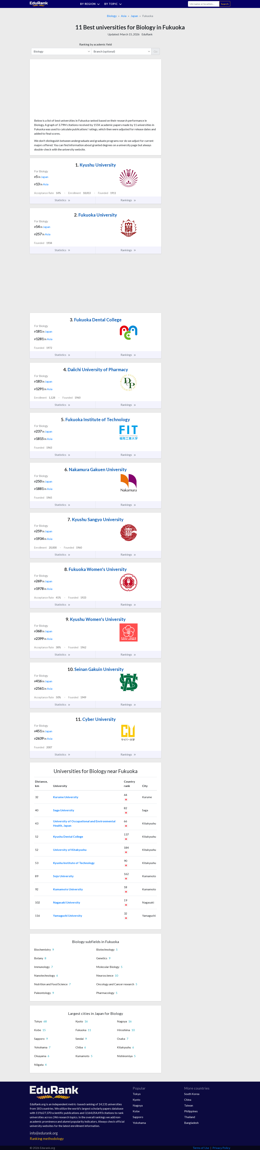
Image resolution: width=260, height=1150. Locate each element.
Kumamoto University (68, 889)
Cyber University (95, 719)
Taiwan (188, 1105)
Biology (112, 16)
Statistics (62, 200)
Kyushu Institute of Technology (74, 863)
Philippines (191, 1111)
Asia (123, 16)
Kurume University (65, 797)
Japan (134, 16)
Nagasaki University (66, 902)
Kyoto (136, 1099)
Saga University (63, 810)
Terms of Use (201, 1147)
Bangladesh (191, 1122)
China (187, 1099)
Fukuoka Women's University (95, 569)
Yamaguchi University (67, 915)
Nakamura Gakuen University (95, 469)
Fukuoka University (95, 214)
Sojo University (63, 876)
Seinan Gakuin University (96, 669)
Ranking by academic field (95, 44)
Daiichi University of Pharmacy (95, 369)
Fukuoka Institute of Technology (95, 419)
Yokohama (139, 1122)
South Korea (191, 1094)
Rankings (128, 200)
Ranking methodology (47, 1138)
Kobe (136, 1111)
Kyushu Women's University (96, 619)
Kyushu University (95, 164)
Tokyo (137, 1094)
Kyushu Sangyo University (96, 519)
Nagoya (138, 1105)
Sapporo (138, 1117)
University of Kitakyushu (69, 849)
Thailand (189, 1117)
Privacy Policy (221, 1147)
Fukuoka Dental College (96, 319)
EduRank (147, 34)
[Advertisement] (61, 90)
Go (155, 51)
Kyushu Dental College (68, 836)
